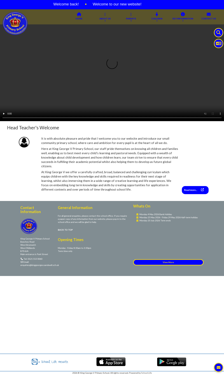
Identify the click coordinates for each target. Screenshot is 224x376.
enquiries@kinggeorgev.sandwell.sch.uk (39, 265)
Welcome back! (68, 4)
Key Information (183, 16)
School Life (146, 372)
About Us (105, 16)
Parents (131, 16)
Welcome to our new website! (119, 4)
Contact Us (208, 16)
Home (79, 16)
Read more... (191, 190)
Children (156, 16)
